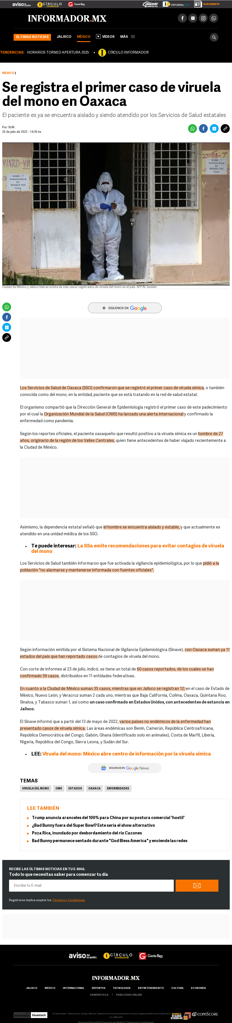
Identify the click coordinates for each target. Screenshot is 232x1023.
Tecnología (121, 988)
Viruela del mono (35, 788)
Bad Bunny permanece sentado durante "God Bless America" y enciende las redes (109, 841)
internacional (73, 988)
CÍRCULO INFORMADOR (128, 52)
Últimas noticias (32, 37)
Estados (75, 788)
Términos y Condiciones (68, 900)
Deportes (98, 988)
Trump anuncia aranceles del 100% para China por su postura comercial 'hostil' (108, 818)
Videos (105, 36)
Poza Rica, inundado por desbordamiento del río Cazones (87, 833)
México (83, 37)
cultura (177, 988)
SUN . (12, 127)
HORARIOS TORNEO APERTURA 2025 (58, 52)
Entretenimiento (151, 988)
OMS (59, 788)
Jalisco (64, 37)
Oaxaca (94, 788)
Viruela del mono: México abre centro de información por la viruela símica (126, 754)
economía (198, 988)
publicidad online (129, 995)
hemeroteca (99, 995)
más (127, 37)
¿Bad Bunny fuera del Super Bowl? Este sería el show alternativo (93, 826)
